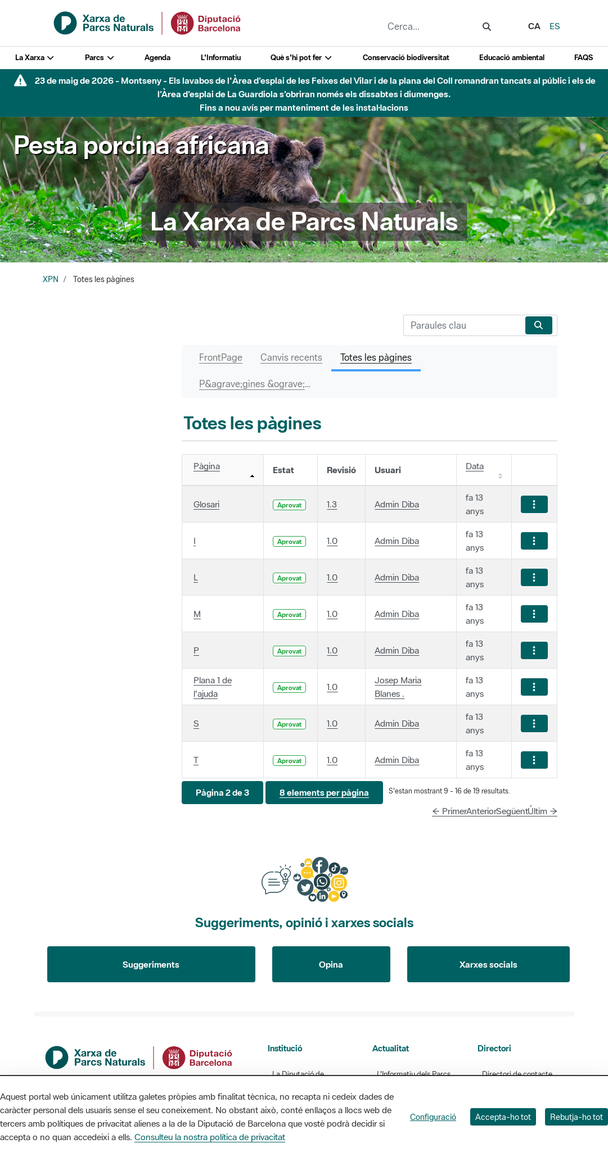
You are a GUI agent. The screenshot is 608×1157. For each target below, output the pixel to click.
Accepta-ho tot (503, 1116)
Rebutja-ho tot (576, 1116)
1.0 (332, 540)
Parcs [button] (100, 57)
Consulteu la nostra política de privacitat (209, 1136)
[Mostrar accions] (534, 504)
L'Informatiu (221, 57)
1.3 (332, 504)
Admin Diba (397, 504)
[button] (222, 792)
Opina (331, 964)
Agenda (157, 57)
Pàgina (206, 465)
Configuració (433, 1116)
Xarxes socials (488, 964)
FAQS (583, 57)
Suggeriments (151, 964)
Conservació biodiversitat (406, 57)
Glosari (206, 504)
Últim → (542, 810)
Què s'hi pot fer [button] (301, 57)
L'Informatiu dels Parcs (414, 1074)
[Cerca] (462, 325)
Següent (512, 810)
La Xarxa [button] (35, 57)
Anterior (481, 810)
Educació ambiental (511, 57)
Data (475, 465)
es (555, 25)
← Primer (449, 810)
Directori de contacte (517, 1074)
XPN (50, 279)
